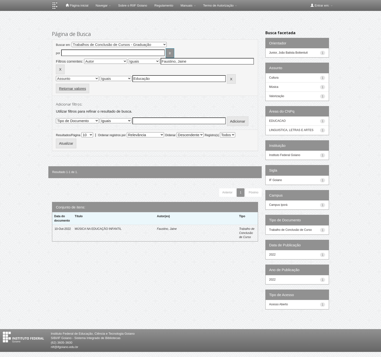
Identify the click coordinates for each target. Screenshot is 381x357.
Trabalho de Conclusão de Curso (246, 233)
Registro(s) (212, 135)
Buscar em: (63, 45)
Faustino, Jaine (167, 229)
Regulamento (164, 5)
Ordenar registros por (112, 135)
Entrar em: (322, 5)
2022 (272, 254)
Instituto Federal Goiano (284, 155)
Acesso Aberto (278, 304)
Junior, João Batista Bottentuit (288, 52)
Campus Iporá (278, 205)
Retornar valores (72, 88)
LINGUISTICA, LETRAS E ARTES (291, 130)
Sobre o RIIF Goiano (132, 5)
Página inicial (77, 5)
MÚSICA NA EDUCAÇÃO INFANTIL (98, 229)
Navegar (103, 5)
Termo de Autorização (220, 5)
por (58, 53)
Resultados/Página (68, 135)
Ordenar (170, 135)
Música (273, 87)
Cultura (274, 77)
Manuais (188, 5)
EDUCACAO (277, 121)
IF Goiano (275, 180)
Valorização (276, 96)
